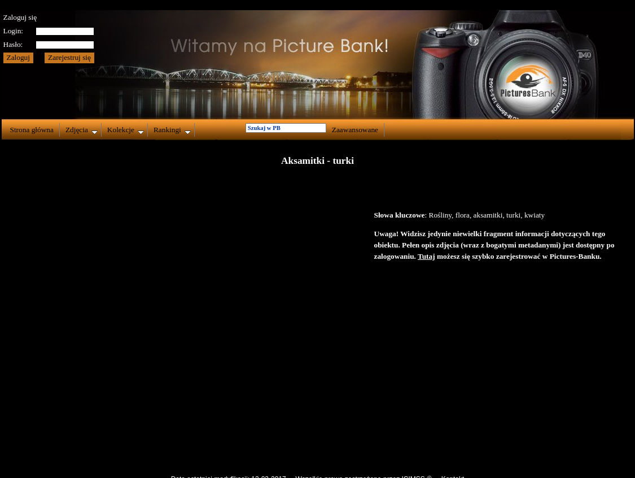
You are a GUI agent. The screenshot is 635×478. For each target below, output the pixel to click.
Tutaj (426, 256)
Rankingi (172, 129)
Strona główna (32, 129)
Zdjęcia (81, 129)
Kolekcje (125, 129)
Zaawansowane (355, 129)
